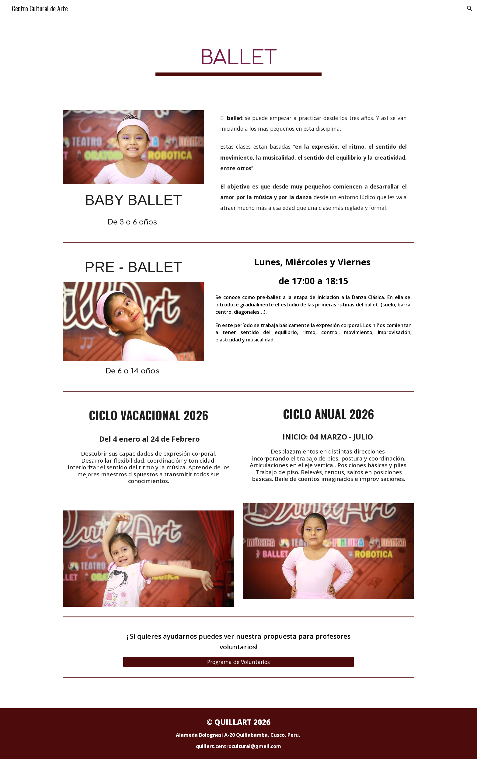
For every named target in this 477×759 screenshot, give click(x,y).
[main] (238, 60)
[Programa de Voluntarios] (238, 661)
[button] (469, 8)
